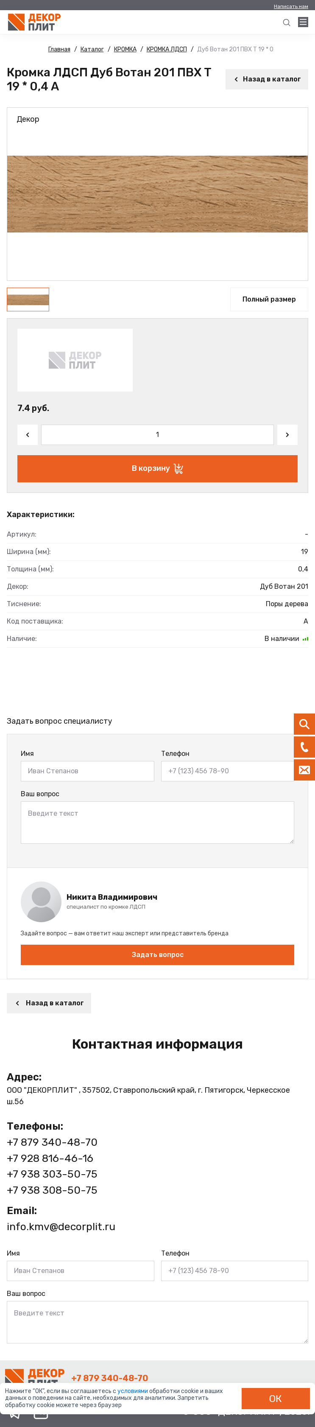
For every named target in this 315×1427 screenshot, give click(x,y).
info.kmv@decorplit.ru (61, 1226)
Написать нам (291, 6)
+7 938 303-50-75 (52, 1174)
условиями (133, 1391)
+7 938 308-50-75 (52, 1190)
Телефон (175, 754)
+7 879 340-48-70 (52, 1142)
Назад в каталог (267, 79)
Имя (27, 754)
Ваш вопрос (40, 794)
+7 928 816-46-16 (50, 1158)
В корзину (157, 469)
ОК (275, 1399)
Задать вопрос (158, 955)
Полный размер (269, 299)
